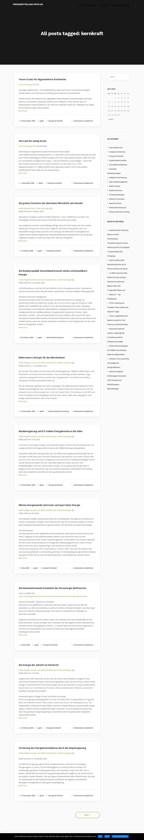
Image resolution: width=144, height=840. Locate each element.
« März (110, 119)
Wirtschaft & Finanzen (55, 337)
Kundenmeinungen (121, 6)
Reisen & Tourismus (116, 199)
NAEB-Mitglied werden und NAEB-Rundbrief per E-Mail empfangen (45, 280)
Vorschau (104, 6)
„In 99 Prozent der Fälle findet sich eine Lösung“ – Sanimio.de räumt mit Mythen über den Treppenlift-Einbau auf (117, 281)
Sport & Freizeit (115, 203)
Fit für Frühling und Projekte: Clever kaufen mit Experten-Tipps (117, 307)
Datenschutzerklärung (120, 836)
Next (87, 815)
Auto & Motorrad (115, 147)
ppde (42, 121)
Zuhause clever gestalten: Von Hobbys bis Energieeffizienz (118, 363)
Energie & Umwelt (55, 121)
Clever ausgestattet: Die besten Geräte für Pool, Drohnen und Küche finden (117, 320)
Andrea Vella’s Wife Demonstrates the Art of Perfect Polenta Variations (117, 264)
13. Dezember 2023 (28, 411)
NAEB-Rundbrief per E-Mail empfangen (34, 208)
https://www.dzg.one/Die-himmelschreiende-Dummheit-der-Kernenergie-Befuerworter (53, 596)
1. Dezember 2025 (27, 183)
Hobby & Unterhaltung (118, 177)
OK (100, 836)
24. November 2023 (28, 485)
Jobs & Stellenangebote (118, 182)
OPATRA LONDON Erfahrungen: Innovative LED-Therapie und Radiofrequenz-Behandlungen (116, 380)
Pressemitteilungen (87, 6)
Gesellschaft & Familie (118, 160)
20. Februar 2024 (27, 337)
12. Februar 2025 (27, 251)
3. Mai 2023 (25, 568)
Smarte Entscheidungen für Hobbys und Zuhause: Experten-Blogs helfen (117, 350)
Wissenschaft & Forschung (58, 411)
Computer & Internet (117, 152)
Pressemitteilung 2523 (27, 84)
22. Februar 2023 (27, 728)
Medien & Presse (115, 190)
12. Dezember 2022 (28, 795)
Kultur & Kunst (114, 186)
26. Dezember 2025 (28, 121)
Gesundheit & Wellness (118, 165)
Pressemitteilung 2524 (27, 146)
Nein (107, 836)
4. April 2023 (25, 645)
